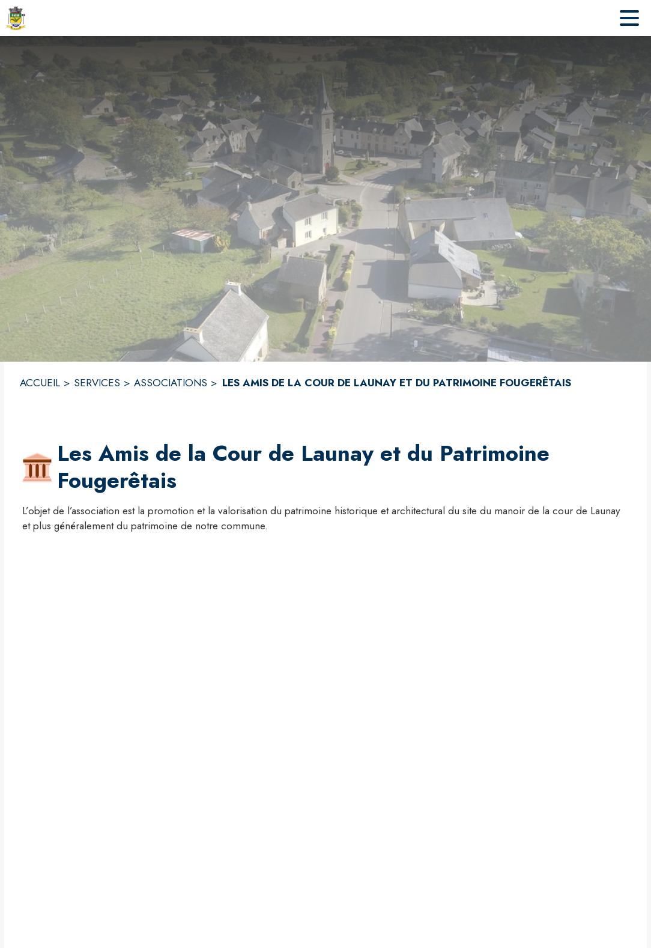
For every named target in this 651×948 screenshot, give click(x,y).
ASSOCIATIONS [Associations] (170, 382)
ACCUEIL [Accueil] (40, 382)
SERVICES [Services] (97, 382)
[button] (37, 467)
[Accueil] (16, 18)
